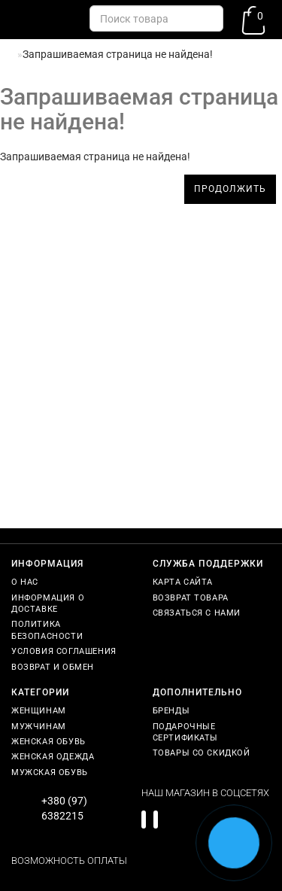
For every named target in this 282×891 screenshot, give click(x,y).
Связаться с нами (197, 613)
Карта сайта (183, 582)
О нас (24, 582)
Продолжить (230, 189)
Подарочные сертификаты (186, 732)
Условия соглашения (64, 651)
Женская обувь (48, 742)
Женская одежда (52, 757)
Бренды (171, 711)
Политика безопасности (47, 629)
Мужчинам (38, 726)
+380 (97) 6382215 (64, 808)
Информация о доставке (47, 603)
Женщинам (38, 711)
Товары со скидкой (201, 753)
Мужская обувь (49, 772)
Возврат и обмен (52, 667)
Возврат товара (191, 598)
